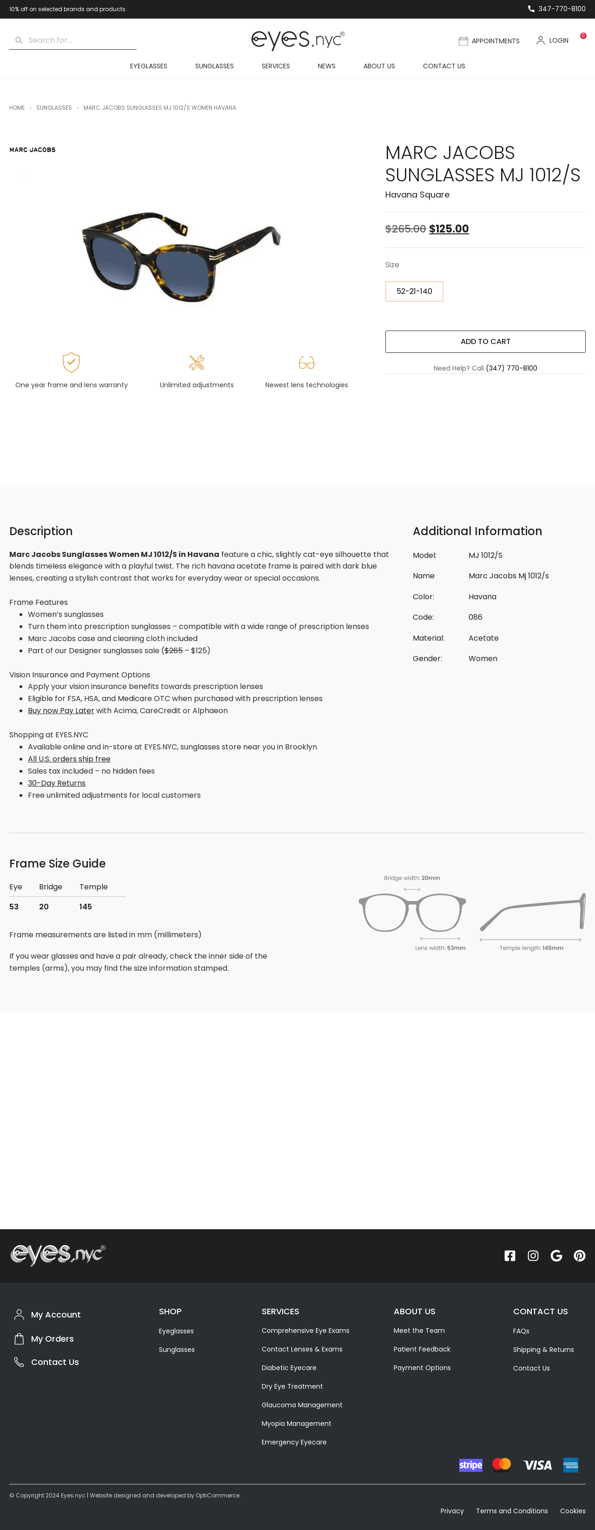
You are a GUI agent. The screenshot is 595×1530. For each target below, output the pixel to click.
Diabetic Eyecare (289, 1367)
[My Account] (19, 1314)
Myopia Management (296, 1423)
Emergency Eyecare (294, 1442)
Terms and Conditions (512, 1511)
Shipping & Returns (543, 1349)
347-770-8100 (562, 8)
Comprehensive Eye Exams (306, 1330)
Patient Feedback (422, 1349)
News (327, 66)
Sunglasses (214, 66)
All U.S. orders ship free (69, 759)
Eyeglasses (148, 66)
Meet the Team (419, 1330)
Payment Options (422, 1367)
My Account (56, 1314)
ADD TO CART (486, 341)
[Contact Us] (19, 1362)
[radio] (414, 291)
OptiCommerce (217, 1495)
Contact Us (444, 66)
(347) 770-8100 (511, 368)
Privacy (453, 1511)
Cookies (573, 1511)
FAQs (521, 1331)
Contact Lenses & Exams (302, 1349)
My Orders (52, 1339)
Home (17, 108)
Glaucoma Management (302, 1405)
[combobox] (79, 40)
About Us (379, 66)
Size (392, 264)
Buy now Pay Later (61, 710)
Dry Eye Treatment (292, 1386)
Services (276, 66)
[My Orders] (19, 1339)
